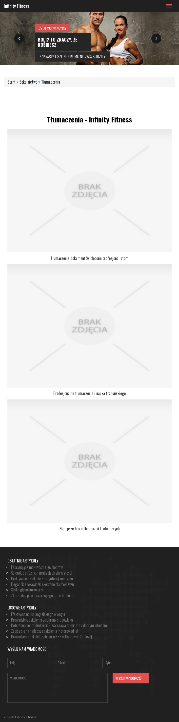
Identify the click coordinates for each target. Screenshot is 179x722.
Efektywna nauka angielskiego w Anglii (38, 614)
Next (156, 38)
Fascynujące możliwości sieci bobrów (37, 567)
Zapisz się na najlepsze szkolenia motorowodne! (44, 631)
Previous (19, 38)
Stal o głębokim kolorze (27, 590)
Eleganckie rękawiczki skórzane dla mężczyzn (42, 584)
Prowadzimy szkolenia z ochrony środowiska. (42, 620)
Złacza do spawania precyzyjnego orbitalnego (43, 595)
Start (11, 82)
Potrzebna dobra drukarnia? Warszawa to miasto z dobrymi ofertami (59, 625)
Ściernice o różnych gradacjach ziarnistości (41, 573)
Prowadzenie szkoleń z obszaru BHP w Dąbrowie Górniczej (51, 637)
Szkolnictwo (28, 82)
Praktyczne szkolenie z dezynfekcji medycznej (43, 579)
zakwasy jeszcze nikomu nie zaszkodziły (72, 56)
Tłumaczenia (50, 82)
